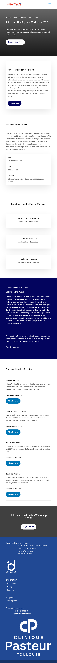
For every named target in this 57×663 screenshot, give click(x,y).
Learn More (14, 103)
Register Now (28, 527)
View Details (13, 401)
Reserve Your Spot (15, 42)
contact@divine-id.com (26, 551)
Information (11, 583)
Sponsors (10, 590)
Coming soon (12, 601)
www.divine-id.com (25, 554)
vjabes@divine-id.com (22, 613)
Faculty (9, 586)
